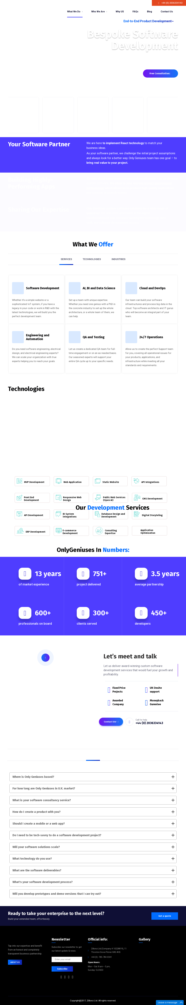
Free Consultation (160, 73)
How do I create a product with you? (93, 812)
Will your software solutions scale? (93, 847)
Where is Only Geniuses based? (93, 777)
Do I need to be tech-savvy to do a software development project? (93, 835)
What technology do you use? (93, 858)
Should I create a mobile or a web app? (93, 823)
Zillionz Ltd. (92, 1000)
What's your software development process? (93, 882)
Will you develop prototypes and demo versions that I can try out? (93, 893)
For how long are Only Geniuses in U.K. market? (93, 788)
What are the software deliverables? (93, 870)
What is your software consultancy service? (93, 800)
